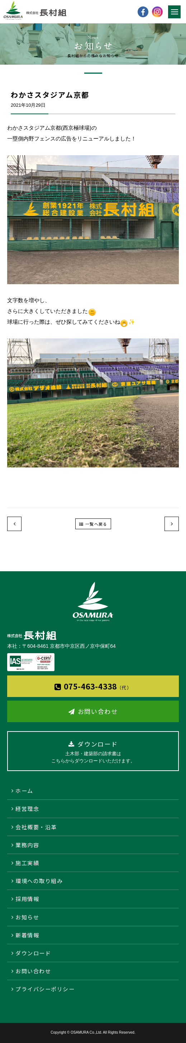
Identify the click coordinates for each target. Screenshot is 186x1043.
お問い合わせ (98, 711)
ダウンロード (33, 953)
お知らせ (27, 917)
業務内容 (27, 845)
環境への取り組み (39, 881)
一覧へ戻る (96, 524)
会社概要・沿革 (36, 827)
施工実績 (27, 863)
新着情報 (27, 935)
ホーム (24, 790)
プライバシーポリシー (45, 989)
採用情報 (27, 899)
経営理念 (27, 808)
